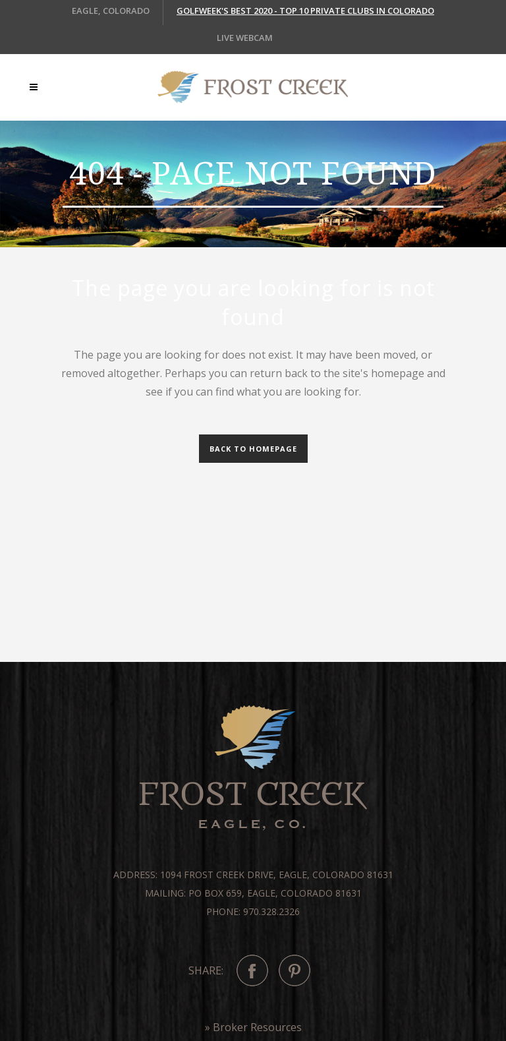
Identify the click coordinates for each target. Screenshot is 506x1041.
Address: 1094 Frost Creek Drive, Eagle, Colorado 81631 (253, 874)
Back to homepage (253, 449)
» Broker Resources (253, 1027)
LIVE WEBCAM (245, 38)
